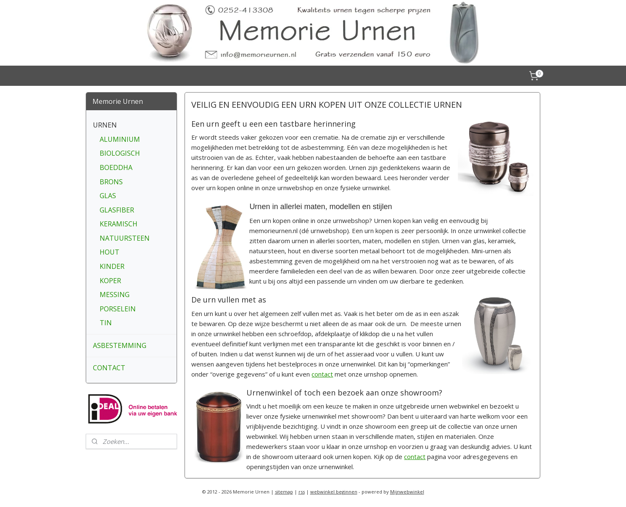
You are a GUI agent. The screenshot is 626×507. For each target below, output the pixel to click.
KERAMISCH (118, 223)
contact (322, 374)
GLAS (108, 195)
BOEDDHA (116, 167)
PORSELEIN (118, 308)
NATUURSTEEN (125, 238)
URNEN (105, 125)
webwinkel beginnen (333, 491)
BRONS (111, 181)
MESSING (114, 294)
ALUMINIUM (120, 139)
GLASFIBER (117, 210)
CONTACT (109, 367)
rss (301, 491)
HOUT (109, 252)
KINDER (112, 266)
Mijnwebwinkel (407, 491)
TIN (106, 322)
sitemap (284, 491)
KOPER (110, 280)
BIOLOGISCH (120, 153)
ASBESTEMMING (119, 345)
